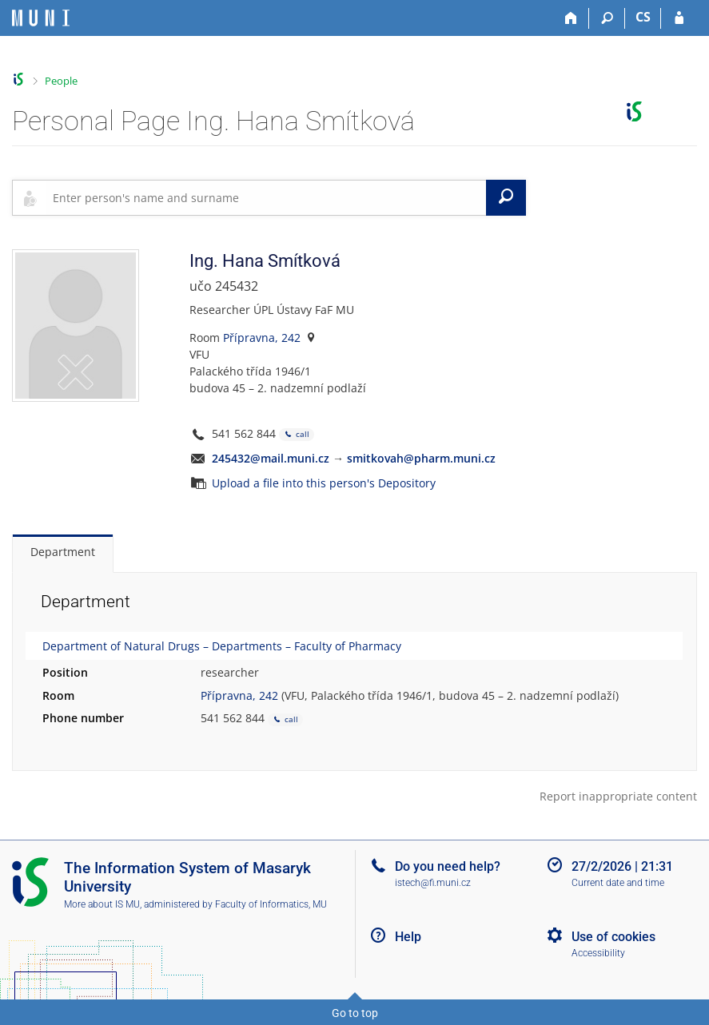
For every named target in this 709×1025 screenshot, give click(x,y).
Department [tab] (62, 551)
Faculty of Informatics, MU (271, 904)
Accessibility (598, 953)
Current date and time (618, 882)
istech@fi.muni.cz (433, 882)
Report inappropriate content (618, 796)
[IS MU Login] (679, 18)
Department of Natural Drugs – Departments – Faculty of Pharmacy (221, 646)
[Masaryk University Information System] (41, 18)
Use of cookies (613, 936)
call (296, 435)
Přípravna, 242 (262, 337)
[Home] (571, 18)
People (61, 80)
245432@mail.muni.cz (270, 458)
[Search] (607, 18)
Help (408, 936)
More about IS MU (102, 904)
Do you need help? (447, 866)
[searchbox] (266, 197)
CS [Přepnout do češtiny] (643, 17)
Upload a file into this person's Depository (324, 483)
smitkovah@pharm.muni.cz (421, 458)
